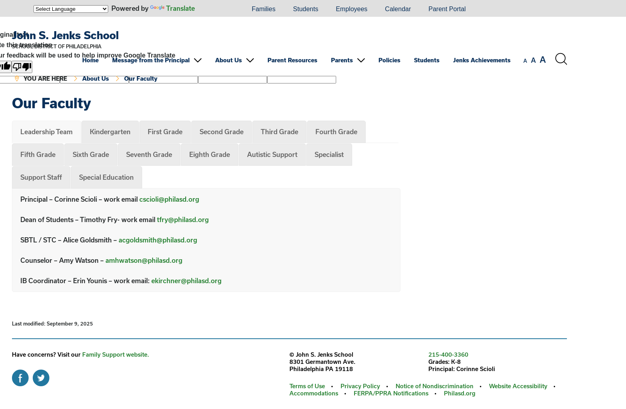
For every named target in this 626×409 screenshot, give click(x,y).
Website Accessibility (518, 386)
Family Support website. (115, 354)
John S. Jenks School (65, 35)
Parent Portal (447, 9)
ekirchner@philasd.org (186, 280)
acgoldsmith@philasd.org (158, 240)
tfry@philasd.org (183, 219)
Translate (172, 8)
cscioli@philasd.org (169, 199)
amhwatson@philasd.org (143, 260)
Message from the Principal (151, 60)
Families (263, 9)
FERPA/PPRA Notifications (391, 393)
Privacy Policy (360, 386)
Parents (342, 60)
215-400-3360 (448, 354)
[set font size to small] (525, 60)
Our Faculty (140, 78)
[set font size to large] (543, 59)
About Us (228, 60)
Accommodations (313, 393)
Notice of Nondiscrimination (434, 386)
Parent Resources (292, 60)
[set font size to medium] (533, 60)
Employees (351, 9)
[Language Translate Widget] (71, 9)
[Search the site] (561, 59)
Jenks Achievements (482, 60)
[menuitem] (215, 9)
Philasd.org (459, 393)
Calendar (398, 9)
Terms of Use (307, 386)
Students (305, 9)
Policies (389, 60)
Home (90, 60)
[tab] (46, 132)
